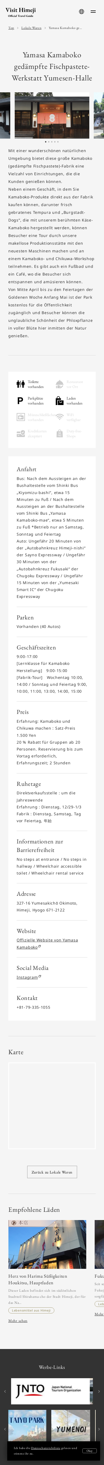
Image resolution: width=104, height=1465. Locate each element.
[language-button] (81, 11)
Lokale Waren (31, 28)
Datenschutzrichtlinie (45, 1448)
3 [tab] (52, 143)
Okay (90, 1451)
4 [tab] (55, 143)
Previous (5, 1391)
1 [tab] (46, 143)
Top (11, 28)
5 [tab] (58, 143)
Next (98, 1391)
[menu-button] (93, 11)
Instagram (28, 977)
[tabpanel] (52, 115)
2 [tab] (49, 143)
